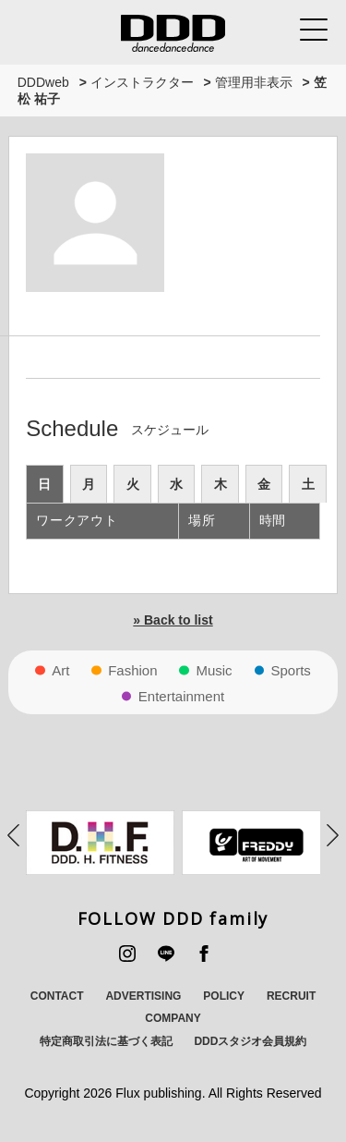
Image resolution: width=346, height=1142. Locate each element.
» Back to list (172, 620)
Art (60, 670)
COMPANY (172, 1018)
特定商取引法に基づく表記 (106, 1041)
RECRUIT (291, 996)
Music (214, 670)
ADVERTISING (143, 996)
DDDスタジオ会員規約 (250, 1041)
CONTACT (57, 996)
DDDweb (43, 82)
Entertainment (181, 696)
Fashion (132, 670)
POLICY (224, 996)
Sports (291, 670)
